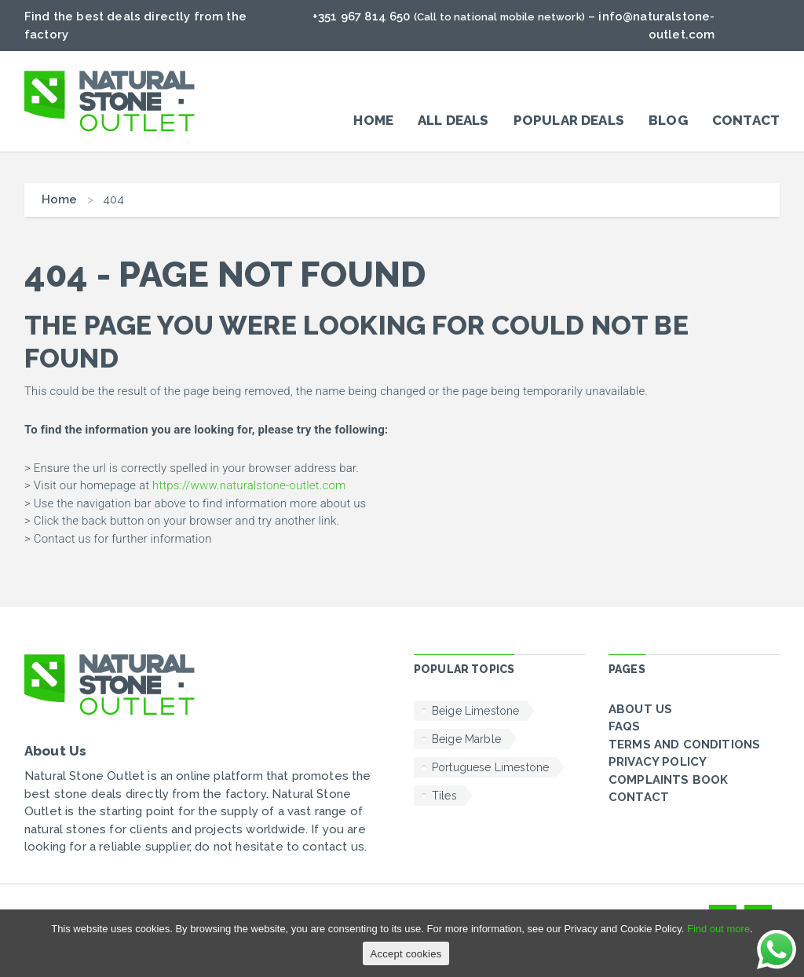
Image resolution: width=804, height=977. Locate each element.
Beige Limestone (475, 710)
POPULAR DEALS (568, 120)
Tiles (444, 795)
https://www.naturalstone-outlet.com (248, 485)
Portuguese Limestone (490, 767)
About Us (640, 709)
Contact (746, 120)
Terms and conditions (684, 744)
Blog (668, 120)
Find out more (718, 929)
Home (373, 120)
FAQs (624, 726)
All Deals (453, 120)
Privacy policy (657, 762)
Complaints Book (668, 780)
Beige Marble (466, 739)
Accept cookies (406, 954)
